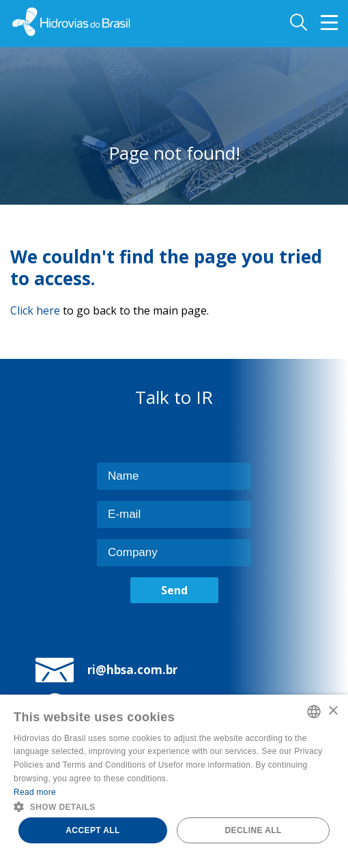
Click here (35, 310)
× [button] (333, 711)
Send (174, 590)
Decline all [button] (252, 830)
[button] (174, 806)
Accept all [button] (93, 830)
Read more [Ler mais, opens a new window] (35, 792)
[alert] (174, 776)
